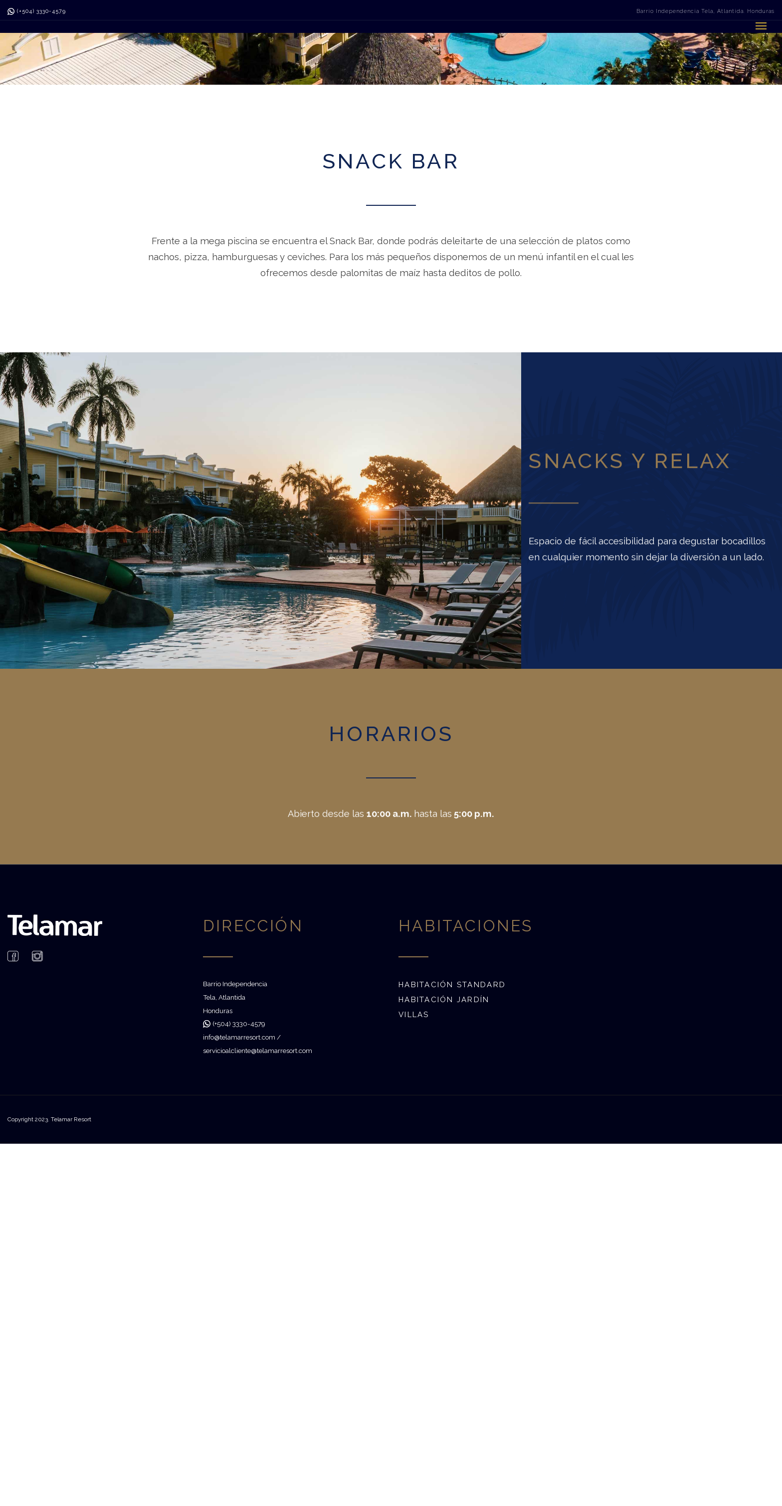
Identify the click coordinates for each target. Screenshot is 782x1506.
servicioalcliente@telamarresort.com (257, 1050)
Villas (413, 1014)
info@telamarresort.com (239, 1037)
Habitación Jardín (444, 999)
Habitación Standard (452, 984)
